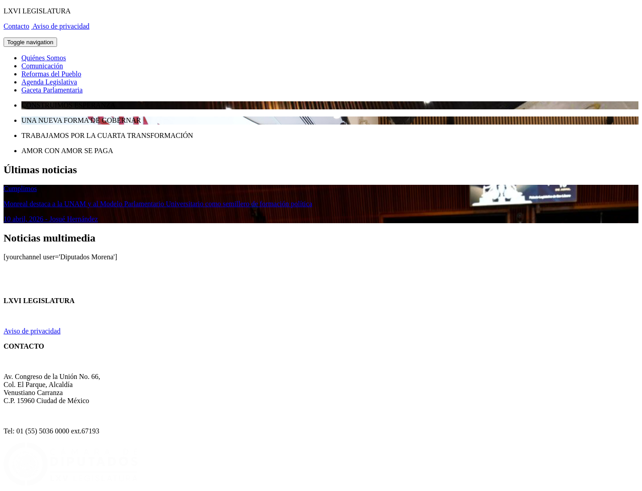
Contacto (16, 26)
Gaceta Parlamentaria (51, 90)
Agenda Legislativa (49, 82)
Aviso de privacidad (60, 26)
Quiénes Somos (43, 58)
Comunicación (42, 66)
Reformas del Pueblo (51, 74)
